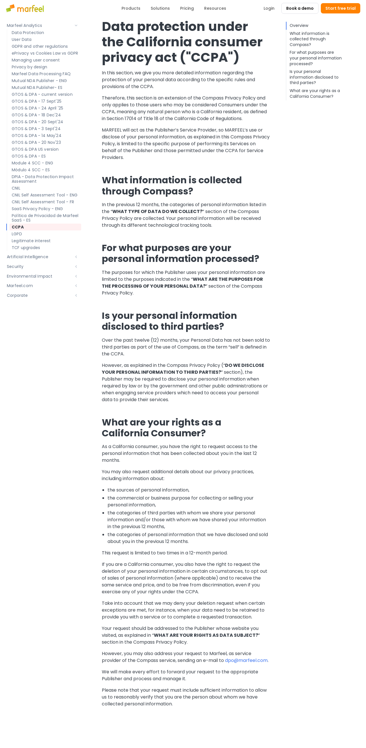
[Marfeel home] (26, 8)
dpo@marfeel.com (246, 660)
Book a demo (300, 8)
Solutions (160, 8)
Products (131, 8)
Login (269, 8)
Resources (215, 8)
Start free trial (340, 8)
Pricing (187, 8)
